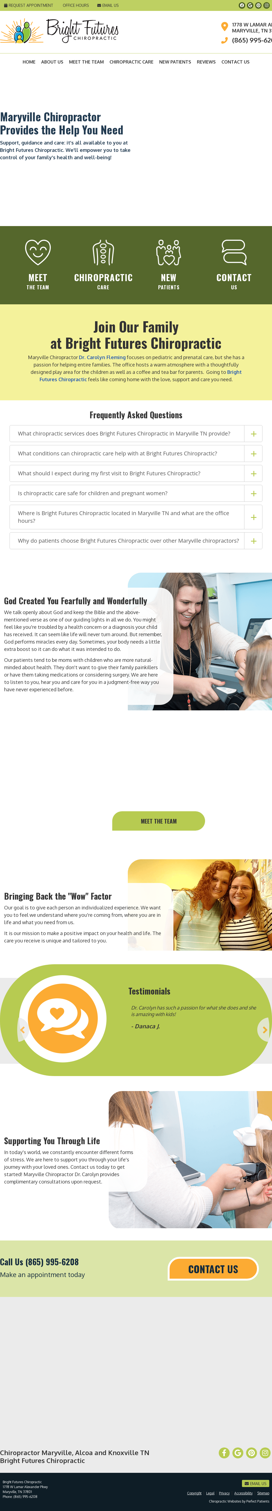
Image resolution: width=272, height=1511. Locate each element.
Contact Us (235, 62)
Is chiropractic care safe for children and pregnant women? (92, 493)
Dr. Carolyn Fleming (102, 357)
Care (103, 265)
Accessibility (243, 1493)
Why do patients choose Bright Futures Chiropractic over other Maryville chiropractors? (128, 540)
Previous (7, 1029)
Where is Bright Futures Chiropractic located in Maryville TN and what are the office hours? (123, 516)
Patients (168, 265)
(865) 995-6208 (25, 1497)
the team (38, 265)
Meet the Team (86, 62)
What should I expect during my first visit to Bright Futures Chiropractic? (109, 473)
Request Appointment (28, 5)
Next (265, 1029)
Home (29, 62)
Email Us (108, 5)
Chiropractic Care (131, 62)
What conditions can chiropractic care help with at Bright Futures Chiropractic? (117, 453)
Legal (210, 1493)
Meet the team (159, 821)
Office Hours (76, 5)
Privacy (224, 1493)
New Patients (175, 62)
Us (234, 265)
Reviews (206, 62)
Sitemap (263, 1493)
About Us (52, 62)
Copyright (194, 1493)
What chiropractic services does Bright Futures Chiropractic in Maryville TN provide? (124, 433)
